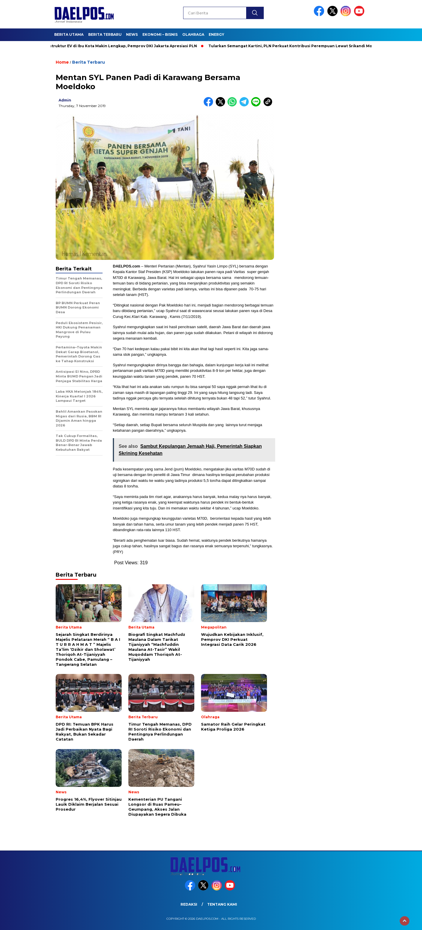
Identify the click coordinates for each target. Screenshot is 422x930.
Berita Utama (69, 34)
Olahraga (193, 34)
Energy (216, 34)
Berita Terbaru (105, 34)
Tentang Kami (222, 904)
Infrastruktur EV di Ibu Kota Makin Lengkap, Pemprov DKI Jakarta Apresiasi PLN (121, 46)
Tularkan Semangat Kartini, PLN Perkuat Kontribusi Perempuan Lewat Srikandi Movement (300, 46)
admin (65, 100)
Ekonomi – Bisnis (160, 34)
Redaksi (189, 904)
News (132, 34)
